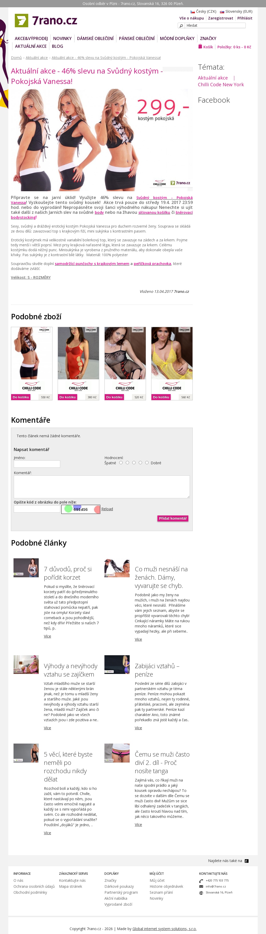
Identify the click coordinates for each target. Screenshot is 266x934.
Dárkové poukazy (119, 886)
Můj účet (157, 880)
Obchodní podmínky (30, 892)
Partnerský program (121, 892)
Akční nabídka (115, 898)
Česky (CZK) (202, 11)
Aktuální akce (30, 46)
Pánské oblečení (137, 38)
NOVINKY (62, 38)
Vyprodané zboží (118, 904)
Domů (16, 57)
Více (47, 636)
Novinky (156, 898)
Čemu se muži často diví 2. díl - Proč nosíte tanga (162, 762)
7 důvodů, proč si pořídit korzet (68, 573)
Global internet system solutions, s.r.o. (164, 928)
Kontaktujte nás (72, 880)
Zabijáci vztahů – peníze (157, 669)
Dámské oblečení (95, 38)
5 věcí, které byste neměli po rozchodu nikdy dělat (68, 766)
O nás (18, 880)
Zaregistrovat (220, 18)
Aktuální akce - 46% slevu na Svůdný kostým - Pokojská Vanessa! (106, 57)
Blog (57, 46)
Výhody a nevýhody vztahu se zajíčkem (70, 669)
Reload (107, 508)
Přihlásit (244, 18)
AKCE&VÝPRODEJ (31, 38)
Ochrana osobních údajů (34, 886)
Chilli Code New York (221, 84)
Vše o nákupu (191, 18)
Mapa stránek (70, 886)
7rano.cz (181, 291)
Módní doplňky (177, 38)
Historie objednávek (166, 886)
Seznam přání (161, 892)
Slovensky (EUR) (234, 11)
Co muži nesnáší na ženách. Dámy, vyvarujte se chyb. (161, 577)
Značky (208, 38)
